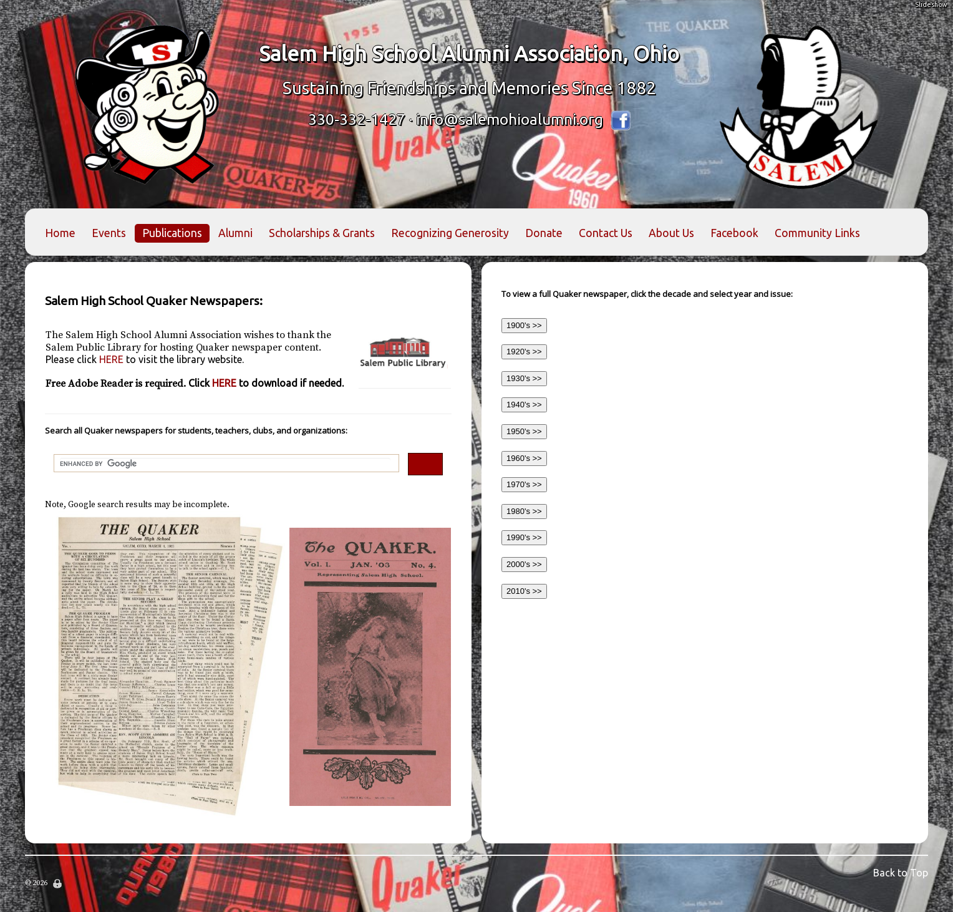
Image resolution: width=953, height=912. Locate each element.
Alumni (235, 233)
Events (109, 233)
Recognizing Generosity (450, 233)
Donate (544, 233)
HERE (145, 359)
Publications (172, 233)
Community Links (817, 233)
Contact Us (605, 233)
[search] (225, 463)
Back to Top (900, 872)
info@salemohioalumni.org (509, 119)
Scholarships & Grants (322, 233)
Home (60, 233)
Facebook (734, 233)
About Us (671, 233)
